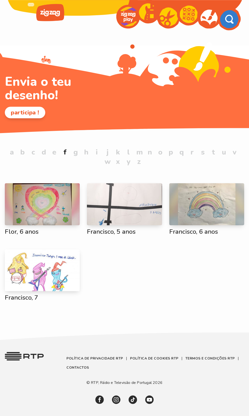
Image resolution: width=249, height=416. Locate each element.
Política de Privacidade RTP (95, 358)
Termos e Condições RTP (210, 358)
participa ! (25, 112)
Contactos (77, 367)
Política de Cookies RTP (154, 358)
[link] (31, 4)
